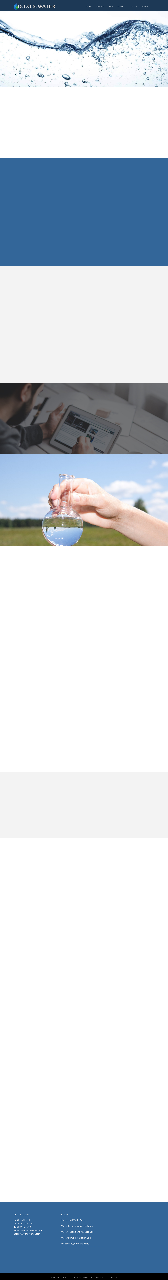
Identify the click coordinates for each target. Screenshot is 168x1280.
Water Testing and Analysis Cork (77, 1231)
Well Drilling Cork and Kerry (75, 1243)
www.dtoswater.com (30, 1233)
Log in (114, 1278)
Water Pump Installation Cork (76, 1237)
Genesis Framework (90, 1278)
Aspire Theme (73, 1278)
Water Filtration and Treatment (77, 1226)
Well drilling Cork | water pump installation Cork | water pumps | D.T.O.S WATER (35, 8)
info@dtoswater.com (31, 1230)
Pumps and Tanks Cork (73, 1220)
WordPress (105, 1278)
